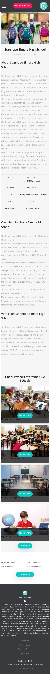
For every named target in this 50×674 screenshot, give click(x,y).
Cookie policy (25, 653)
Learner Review (7, 566)
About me (25, 640)
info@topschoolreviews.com (33, 664)
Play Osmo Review (8, 563)
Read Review (25, 415)
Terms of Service (25, 649)
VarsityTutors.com (22, 6)
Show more (25, 546)
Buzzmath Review (34, 566)
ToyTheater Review (34, 563)
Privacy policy (25, 645)
